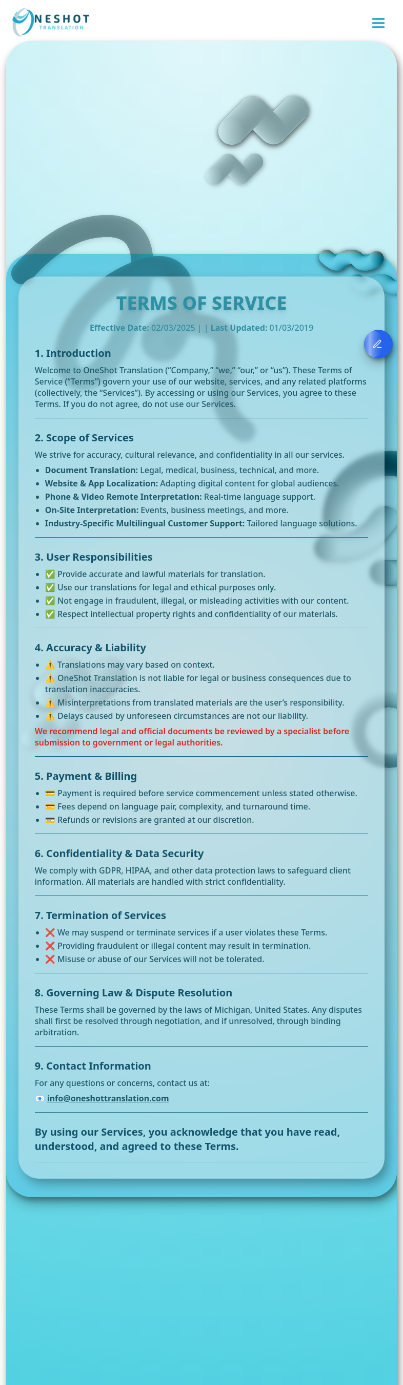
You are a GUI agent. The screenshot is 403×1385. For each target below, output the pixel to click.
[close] (388, 15)
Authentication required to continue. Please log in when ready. (313, 26)
